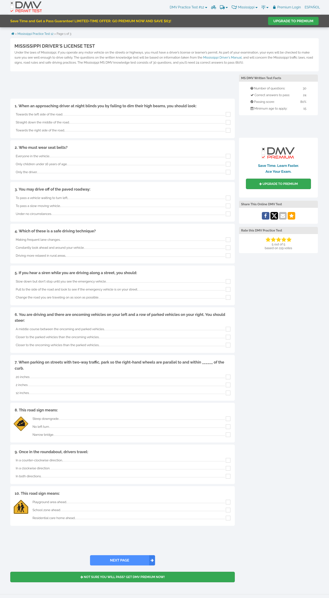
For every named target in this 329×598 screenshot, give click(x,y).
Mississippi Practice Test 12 (35, 33)
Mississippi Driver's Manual (222, 57)
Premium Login (286, 7)
